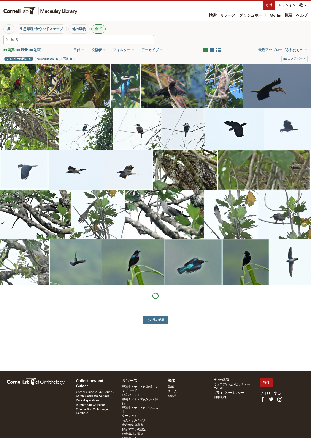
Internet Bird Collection (91, 404)
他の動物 (79, 29)
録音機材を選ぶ (132, 434)
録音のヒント (131, 395)
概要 (288, 16)
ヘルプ (302, 16)
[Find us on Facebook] (262, 399)
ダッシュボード (252, 16)
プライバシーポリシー (229, 392)
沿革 (171, 386)
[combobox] (82, 39)
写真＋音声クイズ (134, 420)
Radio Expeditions (87, 400)
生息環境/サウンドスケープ (41, 29)
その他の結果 (155, 320)
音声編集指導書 (132, 425)
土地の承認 (221, 380)
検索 (213, 16)
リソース (228, 16)
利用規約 (220, 397)
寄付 (268, 5)
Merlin (275, 16)
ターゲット (129, 415)
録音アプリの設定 (134, 429)
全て (98, 29)
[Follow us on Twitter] (271, 399)
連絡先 (172, 396)
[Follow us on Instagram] (279, 399)
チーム (172, 391)
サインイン (287, 5)
